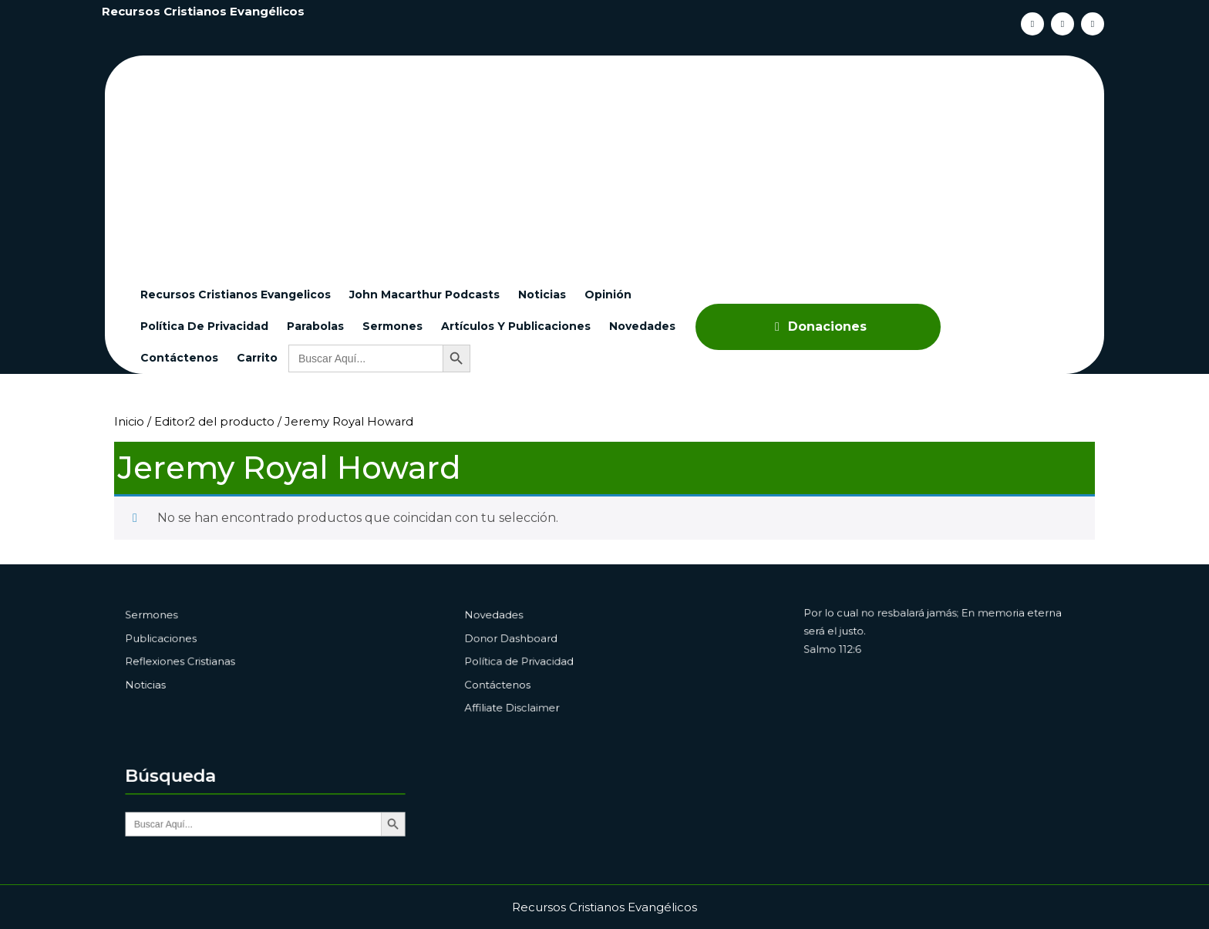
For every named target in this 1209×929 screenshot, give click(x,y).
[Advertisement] (613, 163)
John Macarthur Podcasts (424, 294)
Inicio (129, 422)
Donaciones (818, 326)
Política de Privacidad (204, 326)
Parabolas (315, 326)
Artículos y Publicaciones (516, 326)
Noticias (542, 294)
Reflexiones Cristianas (198, 661)
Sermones (392, 326)
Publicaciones (183, 643)
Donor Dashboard (531, 643)
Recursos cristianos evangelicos (235, 294)
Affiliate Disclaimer (532, 697)
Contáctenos (179, 358)
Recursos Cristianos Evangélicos (203, 11)
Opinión (607, 294)
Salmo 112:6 (856, 652)
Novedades (642, 326)
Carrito (257, 358)
